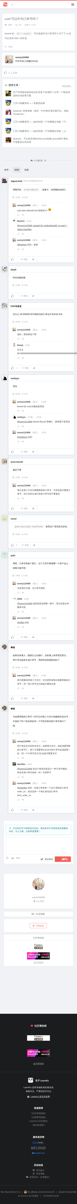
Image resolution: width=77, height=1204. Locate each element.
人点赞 (10, 72)
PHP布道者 (16, 306)
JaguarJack (16, 181)
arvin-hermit (17, 462)
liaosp (20, 345)
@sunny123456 (24, 225)
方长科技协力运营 (51, 1196)
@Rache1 (22, 244)
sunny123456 (22, 57)
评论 (25, 197)
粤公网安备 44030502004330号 (39, 1192)
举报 (24, 259)
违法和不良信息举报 (67, 1192)
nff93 (20, 599)
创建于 (30, 25)
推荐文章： (13, 85)
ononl (13, 519)
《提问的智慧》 (38, 1125)
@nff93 (20, 622)
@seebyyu (22, 437)
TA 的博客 (38, 914)
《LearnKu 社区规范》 (38, 1121)
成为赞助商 (39, 962)
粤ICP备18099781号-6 (10, 1192)
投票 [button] (26, 169)
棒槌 (13, 647)
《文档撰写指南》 (38, 1117)
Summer (24, 1196)
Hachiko (21, 764)
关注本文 (49, 859)
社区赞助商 (38, 1025)
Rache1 (21, 221)
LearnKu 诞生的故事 (40, 1096)
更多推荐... (67, 86)
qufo (13, 555)
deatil (13, 269)
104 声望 (38, 901)
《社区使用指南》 (38, 1113)
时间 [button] (17, 169)
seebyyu (15, 378)
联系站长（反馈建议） (38, 1177)
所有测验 (38, 1173)
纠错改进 (38, 925)
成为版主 (38, 1170)
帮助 (18, 858)
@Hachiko (22, 788)
